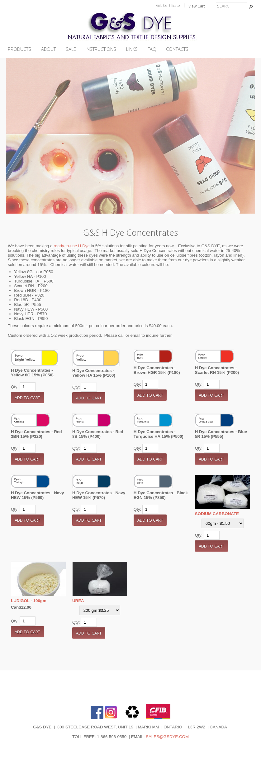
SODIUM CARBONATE (217, 513)
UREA (78, 600)
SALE (71, 49)
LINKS (132, 49)
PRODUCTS (19, 49)
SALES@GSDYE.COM (167, 736)
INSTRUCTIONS (101, 49)
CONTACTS (177, 49)
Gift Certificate (168, 5)
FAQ (152, 49)
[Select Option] (223, 523)
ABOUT (48, 49)
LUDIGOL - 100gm (28, 600)
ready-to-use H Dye (72, 246)
